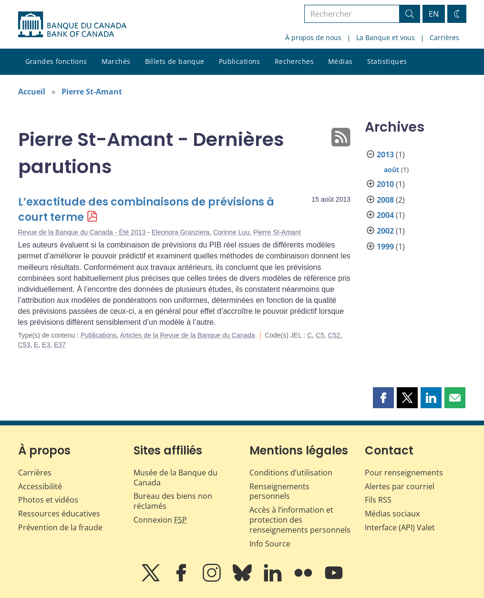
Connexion (160, 520)
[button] (383, 397)
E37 (60, 345)
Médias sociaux (392, 513)
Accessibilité (40, 486)
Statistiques (387, 61)
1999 (385, 246)
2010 (385, 184)
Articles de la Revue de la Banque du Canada (187, 335)
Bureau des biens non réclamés (173, 501)
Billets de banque (175, 61)
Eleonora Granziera (180, 232)
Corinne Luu (231, 232)
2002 (385, 231)
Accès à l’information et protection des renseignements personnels (299, 520)
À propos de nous (313, 37)
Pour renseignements (404, 472)
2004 (385, 215)
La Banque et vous (385, 37)
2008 (385, 200)
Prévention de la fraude (60, 527)
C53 (24, 345)
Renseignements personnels (279, 491)
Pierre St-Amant (92, 91)
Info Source (269, 543)
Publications (239, 61)
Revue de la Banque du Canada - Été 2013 (82, 232)
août (391, 169)
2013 (385, 154)
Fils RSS (378, 500)
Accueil (31, 91)
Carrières (444, 37)
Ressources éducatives (59, 513)
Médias (340, 61)
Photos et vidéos (48, 500)
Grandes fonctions (56, 61)
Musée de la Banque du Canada (175, 477)
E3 (46, 345)
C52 (334, 335)
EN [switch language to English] (434, 14)
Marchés (116, 61)
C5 (320, 335)
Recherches (294, 61)
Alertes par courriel (399, 486)
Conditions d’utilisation (290, 472)
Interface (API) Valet (400, 527)
